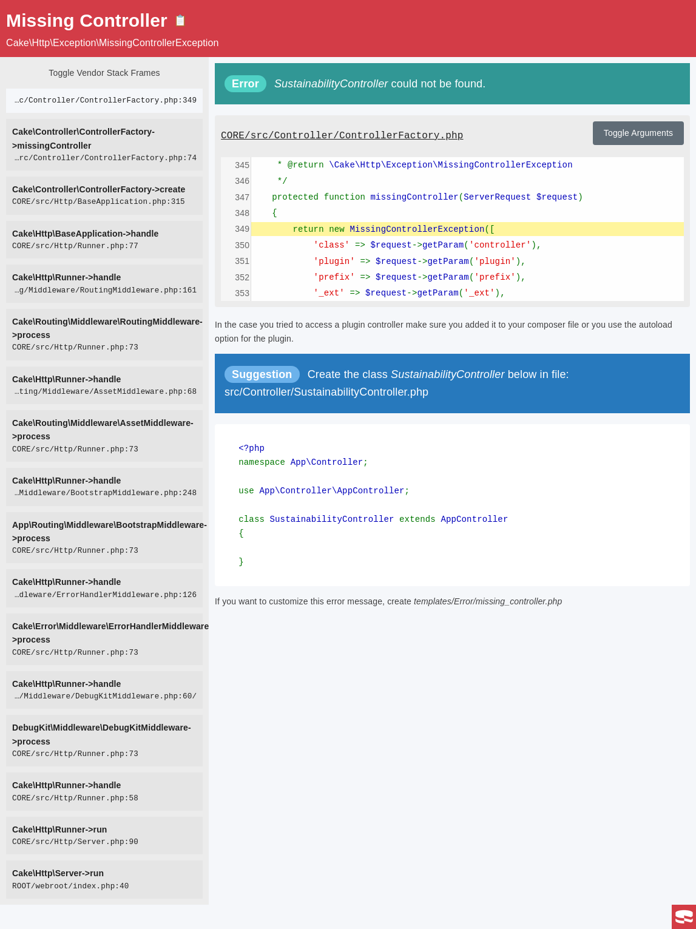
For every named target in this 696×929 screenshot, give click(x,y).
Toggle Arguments (638, 133)
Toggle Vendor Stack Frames (104, 73)
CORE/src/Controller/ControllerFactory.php (342, 136)
